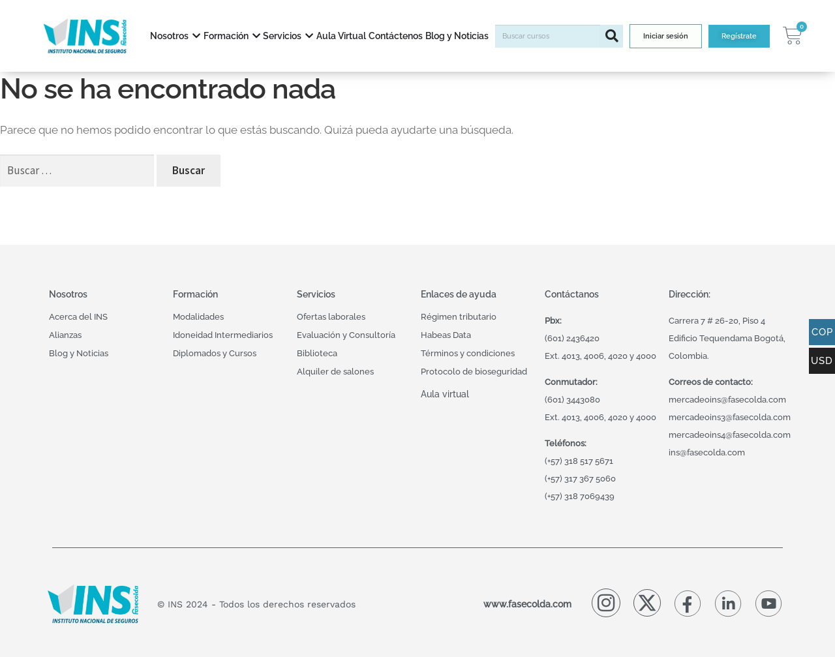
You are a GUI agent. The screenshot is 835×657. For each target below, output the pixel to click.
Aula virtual (445, 393)
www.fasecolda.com (527, 603)
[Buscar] (611, 36)
